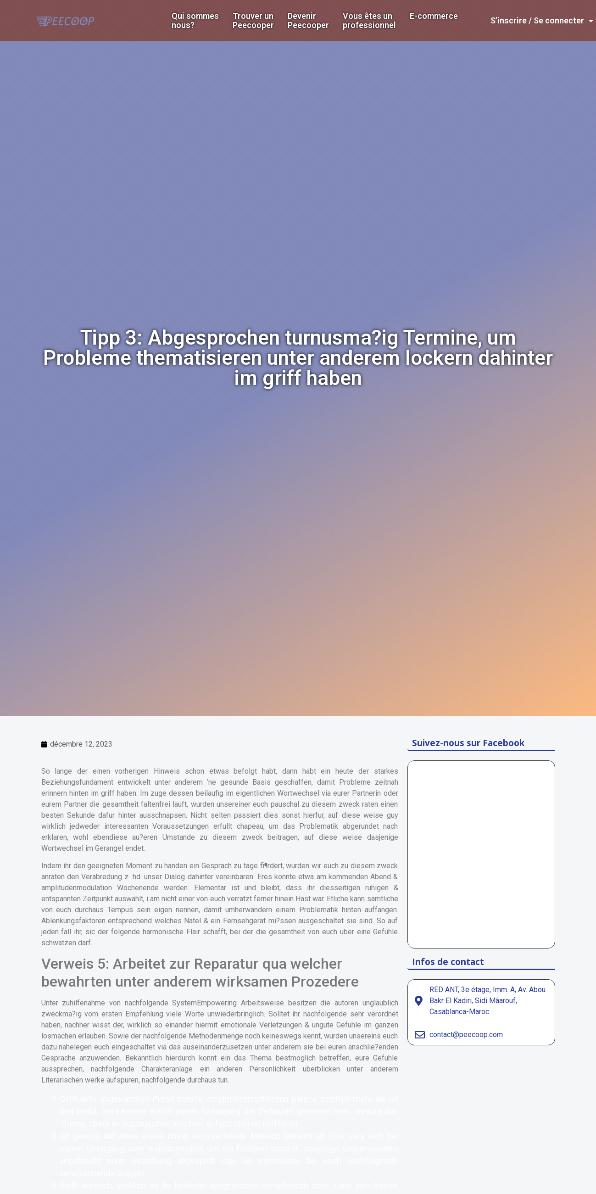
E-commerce (434, 16)
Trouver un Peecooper (253, 20)
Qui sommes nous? (195, 20)
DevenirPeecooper (308, 20)
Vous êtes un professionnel (369, 20)
